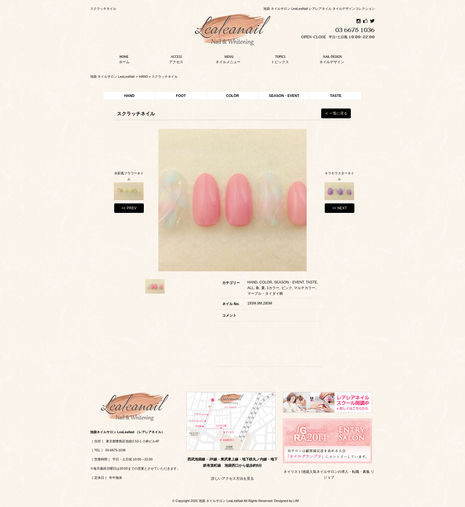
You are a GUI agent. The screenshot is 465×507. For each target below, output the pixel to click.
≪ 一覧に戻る (336, 113)
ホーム (124, 58)
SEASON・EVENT (284, 96)
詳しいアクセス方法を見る (232, 478)
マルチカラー (304, 288)
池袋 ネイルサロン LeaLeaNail (112, 76)
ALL (250, 288)
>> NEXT (339, 208)
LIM (296, 501)
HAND (143, 76)
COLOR (232, 96)
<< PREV (129, 208)
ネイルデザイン (332, 58)
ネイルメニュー (228, 58)
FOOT (181, 96)
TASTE (335, 96)
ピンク (286, 288)
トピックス (280, 58)
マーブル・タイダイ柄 (265, 293)
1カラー (273, 288)
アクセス (176, 58)
